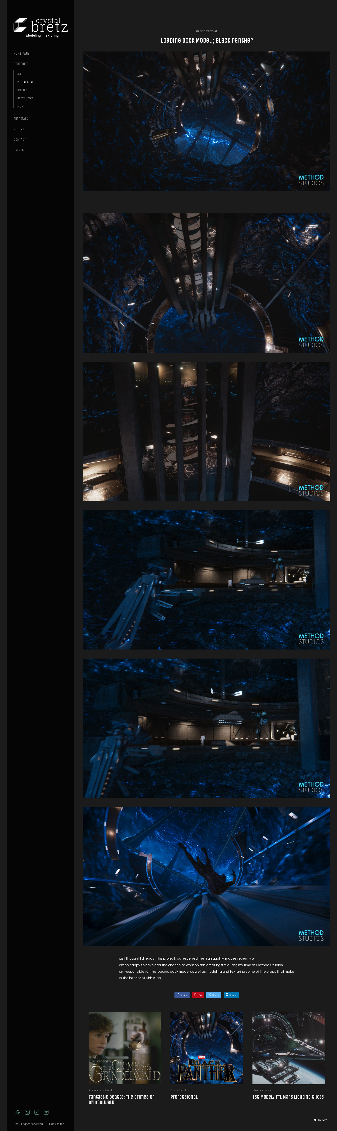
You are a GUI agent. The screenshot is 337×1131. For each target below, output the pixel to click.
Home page (21, 53)
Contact (20, 139)
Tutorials (21, 119)
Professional (25, 82)
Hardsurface (25, 98)
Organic (22, 90)
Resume (19, 129)
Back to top (57, 1124)
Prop (20, 107)
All (19, 74)
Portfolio (21, 64)
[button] (320, 1120)
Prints (19, 150)
